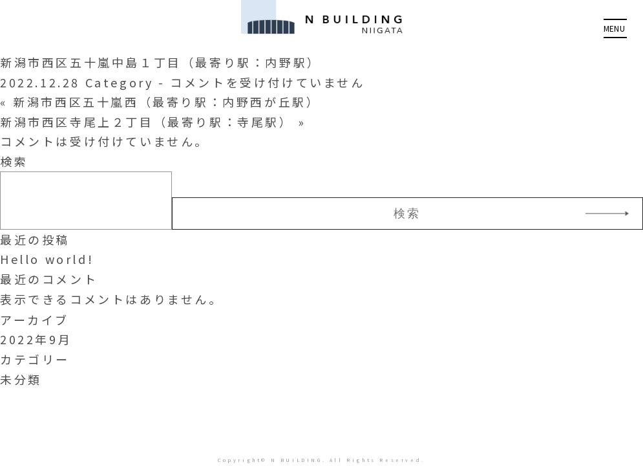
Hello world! (47, 258)
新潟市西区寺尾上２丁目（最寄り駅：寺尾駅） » (153, 121)
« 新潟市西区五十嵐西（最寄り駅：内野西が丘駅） (160, 101)
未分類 (21, 379)
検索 (14, 161)
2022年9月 (36, 339)
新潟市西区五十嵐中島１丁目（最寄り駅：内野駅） (160, 62)
